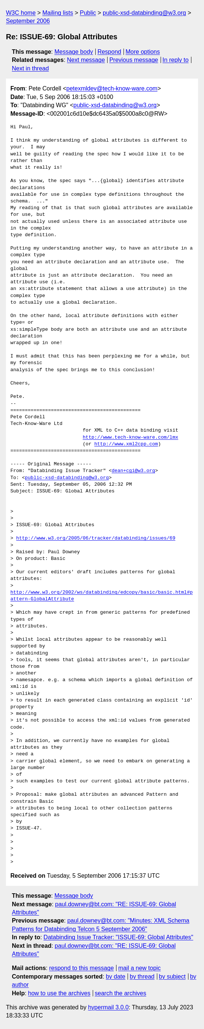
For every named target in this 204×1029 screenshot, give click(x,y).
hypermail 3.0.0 (108, 1007)
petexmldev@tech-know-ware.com (112, 88)
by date (115, 976)
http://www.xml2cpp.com (126, 444)
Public (88, 13)
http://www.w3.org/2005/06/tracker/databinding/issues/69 (95, 538)
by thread (142, 976)
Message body (74, 52)
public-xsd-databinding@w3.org (144, 13)
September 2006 (28, 21)
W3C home (21, 13)
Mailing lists (57, 13)
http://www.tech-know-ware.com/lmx (130, 437)
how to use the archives (59, 993)
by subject (172, 976)
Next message (86, 60)
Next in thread (30, 68)
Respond (109, 52)
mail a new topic (139, 968)
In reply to (175, 60)
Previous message (133, 60)
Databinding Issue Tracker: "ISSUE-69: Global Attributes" (118, 937)
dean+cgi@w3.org (133, 471)
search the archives (121, 993)
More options (143, 52)
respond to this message (81, 968)
